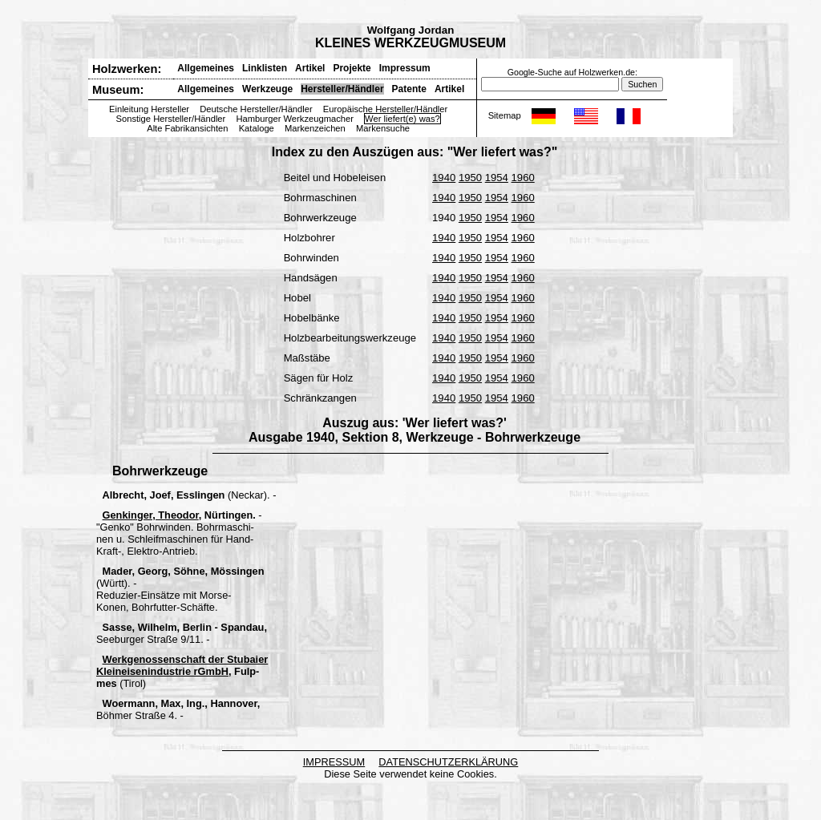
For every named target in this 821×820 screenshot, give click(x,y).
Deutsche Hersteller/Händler (256, 109)
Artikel (310, 68)
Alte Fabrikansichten (187, 128)
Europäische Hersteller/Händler (385, 109)
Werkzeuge (267, 89)
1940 (443, 178)
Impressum (405, 68)
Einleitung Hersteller (149, 109)
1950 (470, 178)
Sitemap (504, 115)
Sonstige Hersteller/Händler (171, 118)
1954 (496, 178)
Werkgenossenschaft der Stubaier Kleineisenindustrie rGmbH (182, 665)
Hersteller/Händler (342, 89)
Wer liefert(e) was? (402, 118)
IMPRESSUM (334, 762)
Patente (409, 89)
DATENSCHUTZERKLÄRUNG (448, 762)
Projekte (351, 68)
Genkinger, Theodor (151, 515)
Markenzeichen (315, 128)
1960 (523, 178)
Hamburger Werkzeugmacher (295, 118)
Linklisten (264, 68)
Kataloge (256, 128)
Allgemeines (205, 68)
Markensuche (383, 128)
